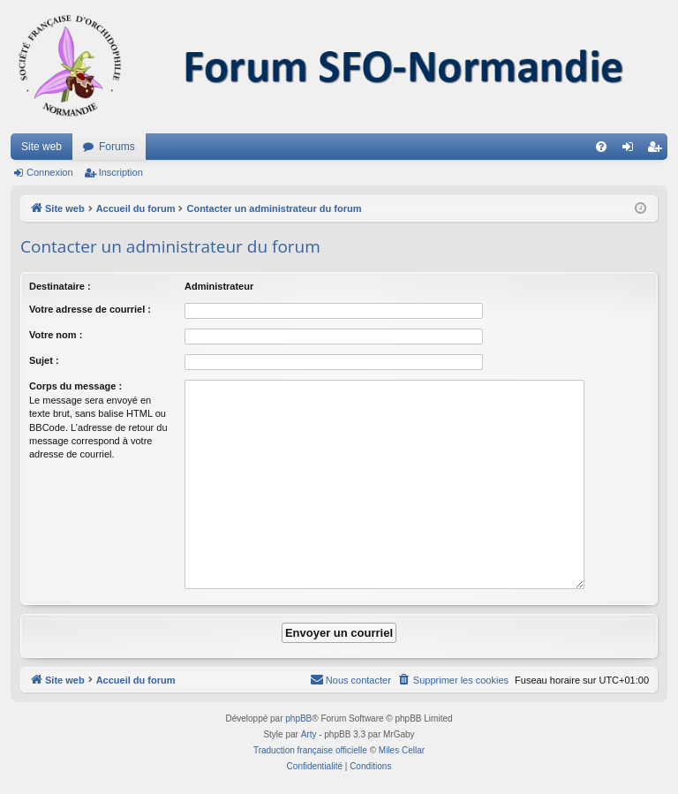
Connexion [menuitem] (631, 150)
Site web (41, 146)
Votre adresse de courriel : (90, 309)
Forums (117, 146)
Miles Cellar (402, 750)
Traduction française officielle (310, 750)
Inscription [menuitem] (658, 150)
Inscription (121, 172)
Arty (309, 734)
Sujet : (44, 360)
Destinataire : (60, 286)
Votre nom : (55, 334)
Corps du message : (75, 386)
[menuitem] (601, 146)
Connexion (49, 172)
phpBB (298, 718)
